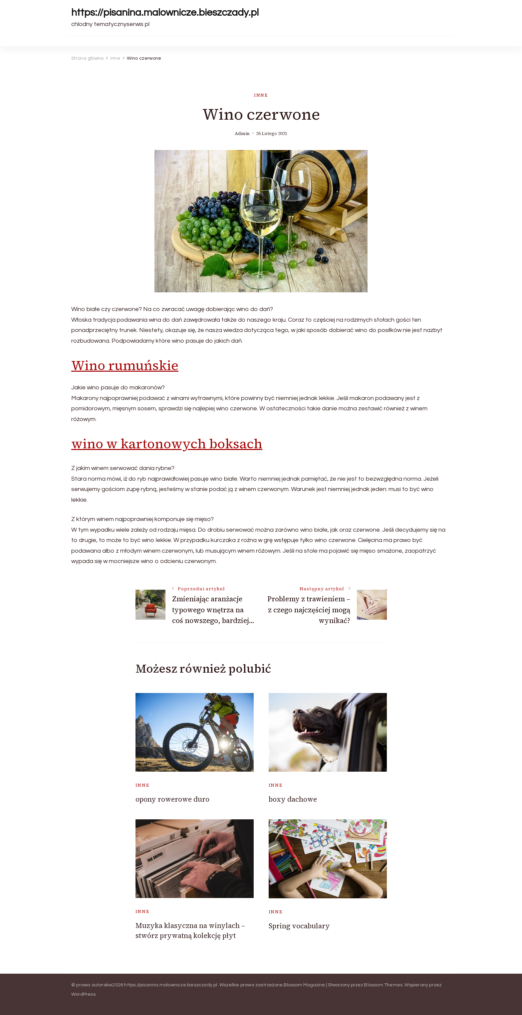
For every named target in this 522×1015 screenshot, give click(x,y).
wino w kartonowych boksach (166, 444)
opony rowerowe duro (172, 799)
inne (261, 95)
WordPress (83, 994)
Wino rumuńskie (124, 365)
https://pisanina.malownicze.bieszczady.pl (165, 12)
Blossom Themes (383, 985)
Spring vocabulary (299, 926)
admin (242, 133)
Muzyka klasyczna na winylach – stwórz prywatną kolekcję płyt (190, 930)
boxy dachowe (293, 799)
